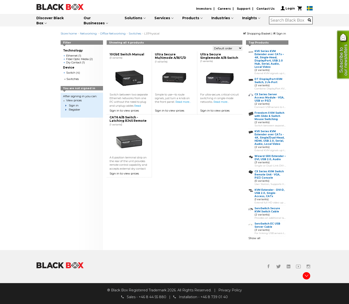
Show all (254, 238)
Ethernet (72, 55)
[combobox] (289, 20)
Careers (224, 8)
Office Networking (113, 33)
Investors (204, 8)
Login (288, 8)
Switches (135, 33)
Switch (70, 72)
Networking (88, 33)
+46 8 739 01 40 (214, 297)
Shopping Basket (257, 33)
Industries (220, 18)
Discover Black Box (50, 20)
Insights (249, 18)
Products (190, 18)
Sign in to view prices (124, 110)
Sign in (279, 33)
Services (162, 18)
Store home (69, 33)
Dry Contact (73, 62)
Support (243, 8)
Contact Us (265, 8)
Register (74, 109)
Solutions (133, 18)
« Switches (71, 79)
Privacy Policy (230, 290)
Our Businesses (94, 20)
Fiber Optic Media (77, 59)
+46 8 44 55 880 (152, 297)
